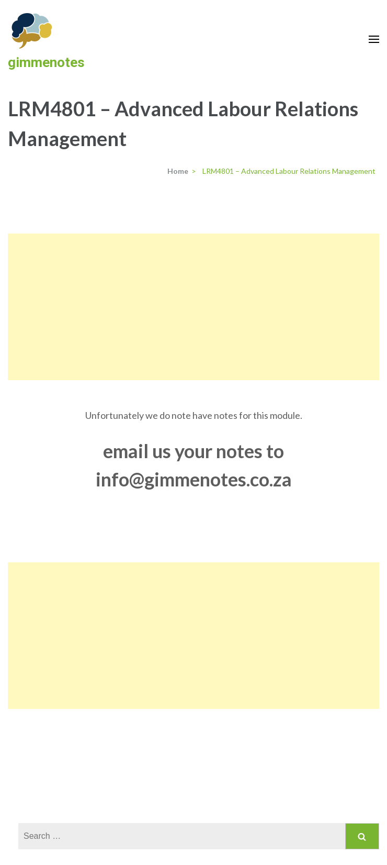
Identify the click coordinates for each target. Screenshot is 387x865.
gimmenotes (46, 62)
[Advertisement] (193, 307)
